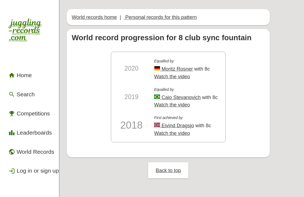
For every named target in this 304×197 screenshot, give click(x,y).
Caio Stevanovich (195, 79)
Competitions (23, 86)
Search (17, 71)
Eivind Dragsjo (192, 103)
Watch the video (190, 61)
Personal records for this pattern (160, 10)
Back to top (187, 142)
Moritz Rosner (191, 54)
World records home (102, 10)
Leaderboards (24, 101)
